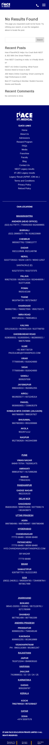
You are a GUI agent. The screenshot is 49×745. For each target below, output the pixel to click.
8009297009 (24, 379)
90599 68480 (31, 537)
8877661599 (31, 618)
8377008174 (38, 507)
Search (40, 40)
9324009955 (38, 225)
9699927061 (11, 309)
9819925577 (18, 397)
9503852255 (31, 388)
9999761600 (24, 507)
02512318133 (11, 329)
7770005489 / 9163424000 (24, 370)
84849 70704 (18, 463)
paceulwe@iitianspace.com (25, 353)
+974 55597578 (24, 719)
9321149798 (31, 251)
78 (26, 234)
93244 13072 (25, 260)
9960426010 (18, 388)
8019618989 (31, 639)
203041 (24, 606)
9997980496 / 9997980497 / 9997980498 (24, 524)
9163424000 (31, 362)
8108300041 (24, 337)
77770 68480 (17, 537)
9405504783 (25, 581)
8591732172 (38, 309)
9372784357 (31, 300)
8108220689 (35, 234)
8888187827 (18, 472)
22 (25, 675)
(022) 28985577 (15, 234)
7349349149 (31, 631)
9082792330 (10, 279)
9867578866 (24, 341)
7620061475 (31, 463)
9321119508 (18, 251)
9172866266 (31, 472)
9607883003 (18, 423)
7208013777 (31, 242)
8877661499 (18, 618)
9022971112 (24, 432)
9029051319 (24, 279)
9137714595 (24, 283)
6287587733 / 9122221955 (24, 572)
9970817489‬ (24, 584)
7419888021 (16, 675)
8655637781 (18, 242)
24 (33, 675)
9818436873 (25, 510)
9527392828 (18, 441)
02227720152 (10, 260)
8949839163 (31, 661)
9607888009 (18, 414)
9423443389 (31, 441)
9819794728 (18, 300)
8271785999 (24, 609)
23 (29, 675)
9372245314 (31, 397)
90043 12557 (39, 260)
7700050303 (26, 225)
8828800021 (37, 337)
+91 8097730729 (24, 350)
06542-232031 (13, 606)
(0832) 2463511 (10, 581)
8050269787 (24, 688)
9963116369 (20, 648)
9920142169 (24, 292)
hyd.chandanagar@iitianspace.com (24, 548)
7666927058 (24, 309)
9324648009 (37, 279)
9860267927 (31, 414)
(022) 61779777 (12, 225)
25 (37, 675)
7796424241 (24, 480)
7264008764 (39, 581)
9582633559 (11, 507)
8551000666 (31, 423)
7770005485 (18, 362)
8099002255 (18, 631)
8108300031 (10, 337)
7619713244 (18, 661)
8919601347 (33, 648)
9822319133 (24, 494)
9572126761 (36, 606)
